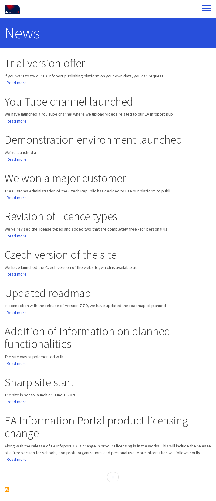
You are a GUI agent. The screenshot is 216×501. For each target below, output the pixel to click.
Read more (17, 82)
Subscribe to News (7, 489)
